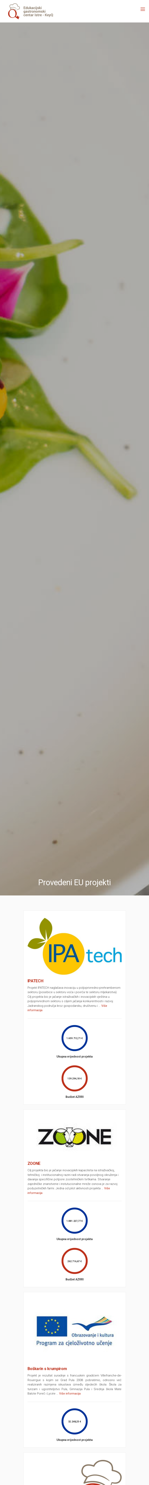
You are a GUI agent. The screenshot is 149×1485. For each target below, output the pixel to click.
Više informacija (70, 1393)
